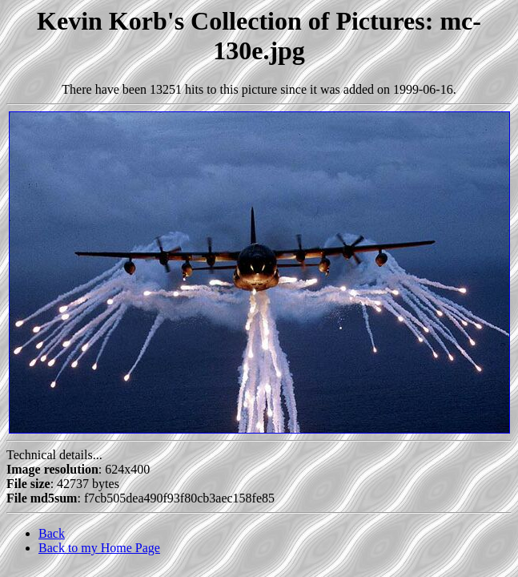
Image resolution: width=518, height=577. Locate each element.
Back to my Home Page (99, 548)
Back (51, 533)
